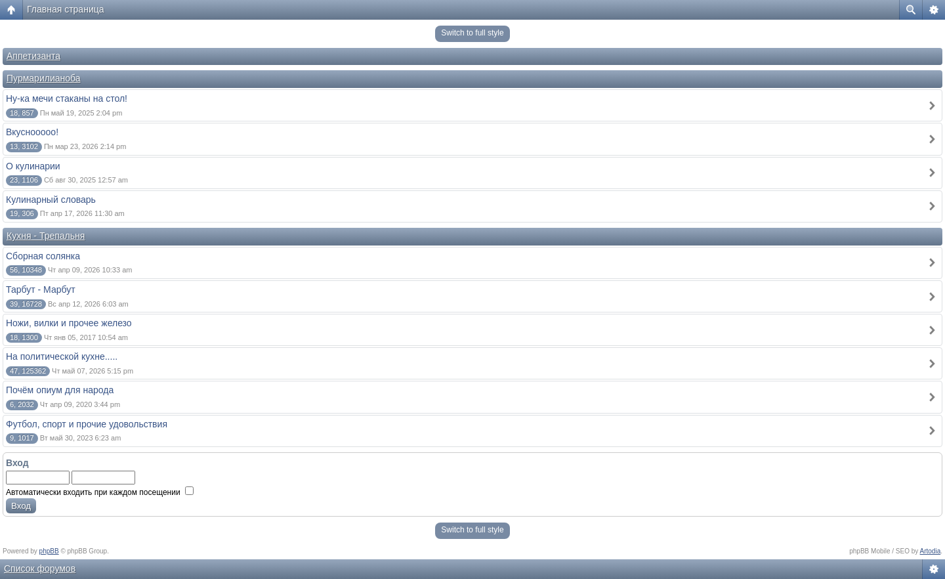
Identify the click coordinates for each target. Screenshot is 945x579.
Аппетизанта (33, 56)
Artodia (930, 551)
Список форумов (39, 568)
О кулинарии (33, 166)
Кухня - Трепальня (46, 235)
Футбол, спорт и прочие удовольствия (86, 424)
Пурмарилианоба (44, 78)
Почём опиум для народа (60, 390)
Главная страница (65, 9)
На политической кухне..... (61, 356)
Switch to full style (472, 32)
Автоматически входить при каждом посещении (100, 492)
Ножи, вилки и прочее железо (69, 323)
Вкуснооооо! (32, 132)
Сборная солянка (43, 256)
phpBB (49, 551)
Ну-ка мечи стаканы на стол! (66, 98)
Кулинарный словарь (51, 199)
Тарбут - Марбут (40, 289)
